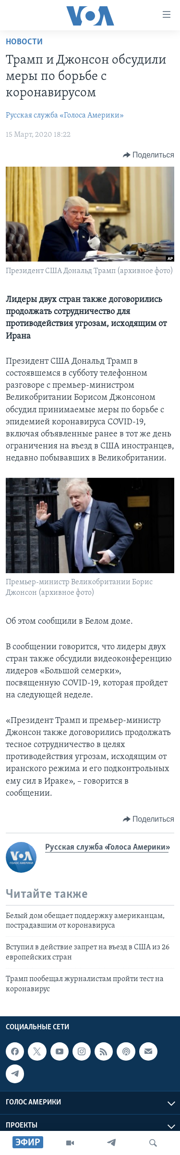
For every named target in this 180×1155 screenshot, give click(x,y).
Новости (24, 42)
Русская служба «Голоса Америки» (65, 115)
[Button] (148, 155)
